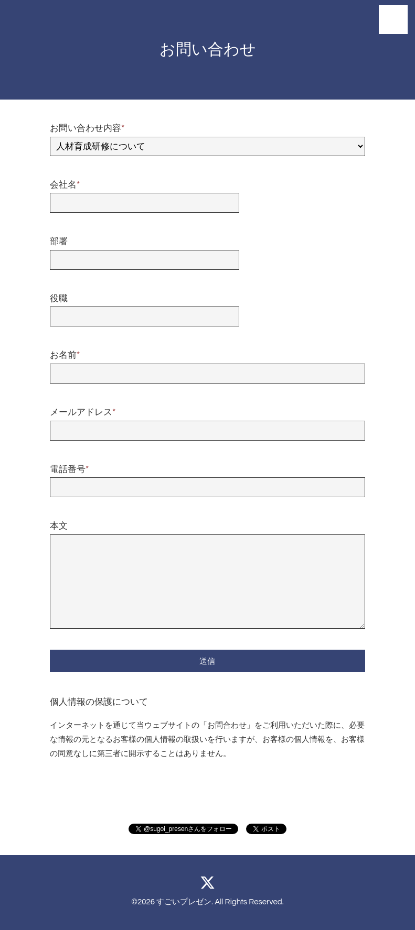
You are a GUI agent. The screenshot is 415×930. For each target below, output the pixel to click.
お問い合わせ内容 (87, 128)
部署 (59, 241)
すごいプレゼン (183, 902)
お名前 (65, 355)
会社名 (65, 185)
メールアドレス (82, 412)
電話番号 (69, 469)
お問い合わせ (207, 49)
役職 (59, 298)
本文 (59, 526)
